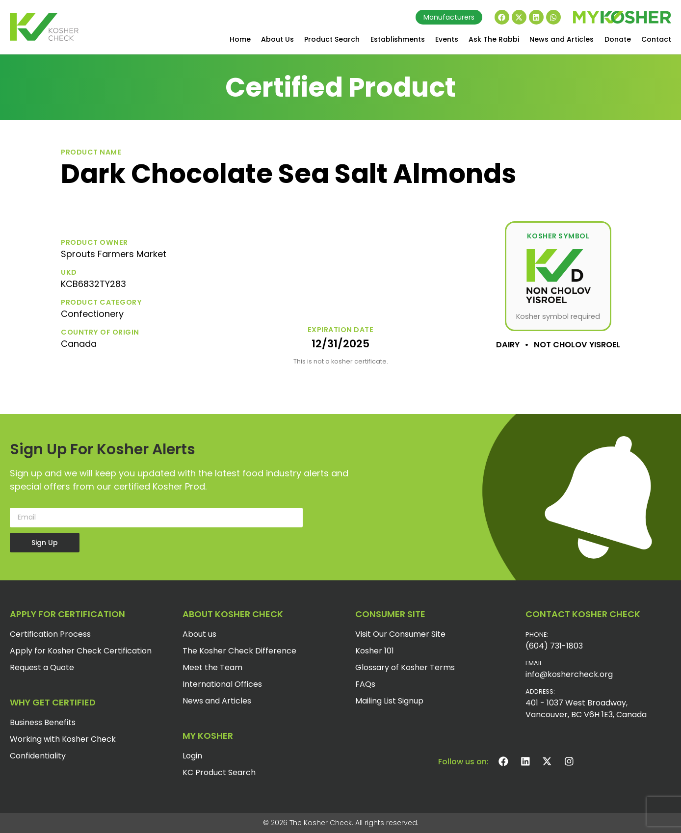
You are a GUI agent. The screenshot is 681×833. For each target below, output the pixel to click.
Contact (656, 39)
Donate (617, 39)
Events (446, 39)
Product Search (332, 39)
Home (240, 39)
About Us (277, 39)
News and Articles (561, 39)
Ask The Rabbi (494, 39)
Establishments (397, 39)
